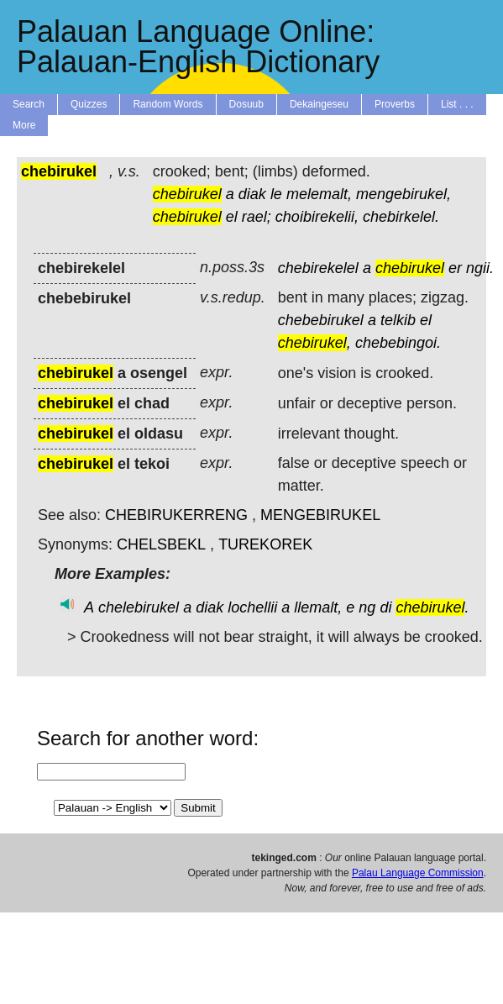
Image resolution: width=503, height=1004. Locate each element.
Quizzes (89, 104)
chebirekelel (318, 268)
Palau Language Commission (418, 873)
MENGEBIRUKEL (320, 515)
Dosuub (246, 104)
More (24, 125)
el (232, 216)
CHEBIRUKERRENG (176, 515)
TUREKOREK (265, 544)
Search (29, 104)
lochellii (252, 607)
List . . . (457, 104)
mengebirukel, (403, 194)
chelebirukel (138, 607)
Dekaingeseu (319, 104)
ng (367, 607)
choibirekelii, (317, 216)
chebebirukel (321, 320)
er (455, 268)
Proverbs (395, 104)
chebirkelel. (401, 216)
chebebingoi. (398, 342)
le (276, 194)
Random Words (167, 104)
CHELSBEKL (161, 544)
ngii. (480, 268)
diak (252, 194)
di (385, 607)
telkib (398, 320)
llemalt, (318, 607)
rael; (256, 216)
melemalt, (319, 194)
